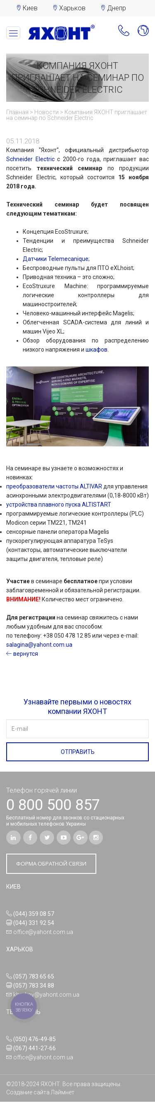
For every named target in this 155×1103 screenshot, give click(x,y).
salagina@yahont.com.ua (39, 644)
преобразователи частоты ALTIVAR (54, 486)
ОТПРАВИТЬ (78, 752)
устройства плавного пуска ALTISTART (58, 504)
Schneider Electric (30, 159)
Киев (30, 8)
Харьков (72, 8)
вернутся (22, 653)
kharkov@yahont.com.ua (46, 996)
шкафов (96, 349)
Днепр (116, 8)
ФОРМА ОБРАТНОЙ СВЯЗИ (54, 864)
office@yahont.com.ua (43, 933)
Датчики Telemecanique (55, 259)
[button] (120, 32)
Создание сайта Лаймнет (40, 1093)
